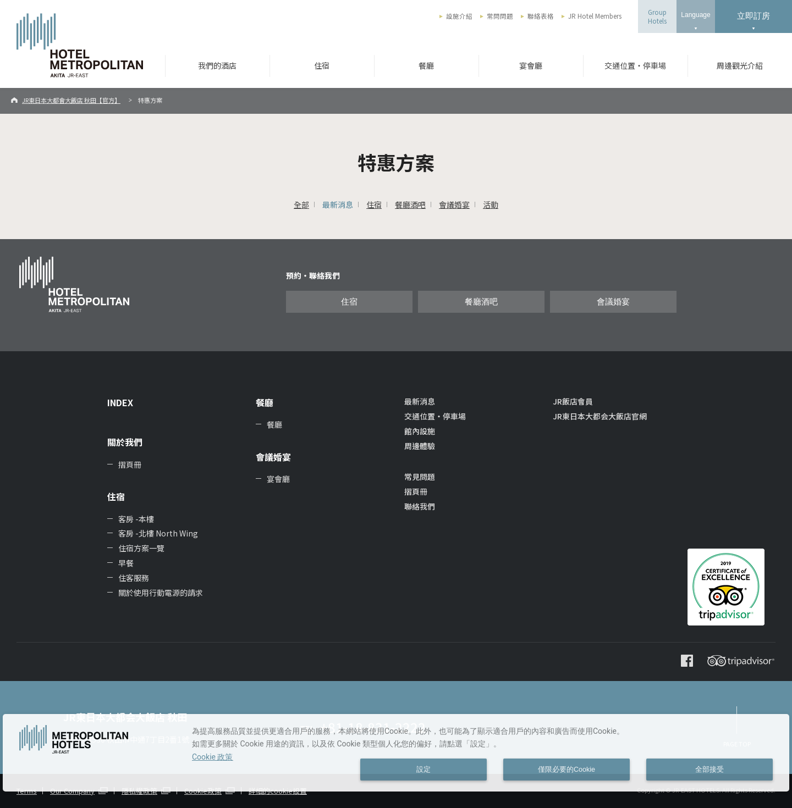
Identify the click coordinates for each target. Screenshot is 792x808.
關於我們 (124, 442)
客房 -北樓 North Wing (158, 533)
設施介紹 (459, 16)
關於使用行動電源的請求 (160, 592)
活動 (490, 204)
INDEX (120, 402)
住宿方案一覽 (141, 548)
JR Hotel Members (595, 16)
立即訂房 (753, 15)
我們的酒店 (217, 65)
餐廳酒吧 (410, 204)
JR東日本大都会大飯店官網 (600, 416)
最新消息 (337, 204)
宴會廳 (530, 65)
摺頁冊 (129, 464)
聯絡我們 (419, 506)
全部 (301, 204)
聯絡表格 (540, 16)
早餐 (126, 562)
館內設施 (419, 430)
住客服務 (133, 577)
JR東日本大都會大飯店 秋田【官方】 (71, 100)
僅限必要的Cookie (566, 769)
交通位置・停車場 (635, 65)
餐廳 (426, 65)
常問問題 (500, 16)
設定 (423, 769)
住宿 (321, 65)
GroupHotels (657, 16)
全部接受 (709, 769)
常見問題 (419, 476)
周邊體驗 (419, 445)
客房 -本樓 (136, 518)
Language (695, 15)
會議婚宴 (454, 204)
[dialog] (396, 753)
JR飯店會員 (573, 401)
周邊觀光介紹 (740, 65)
